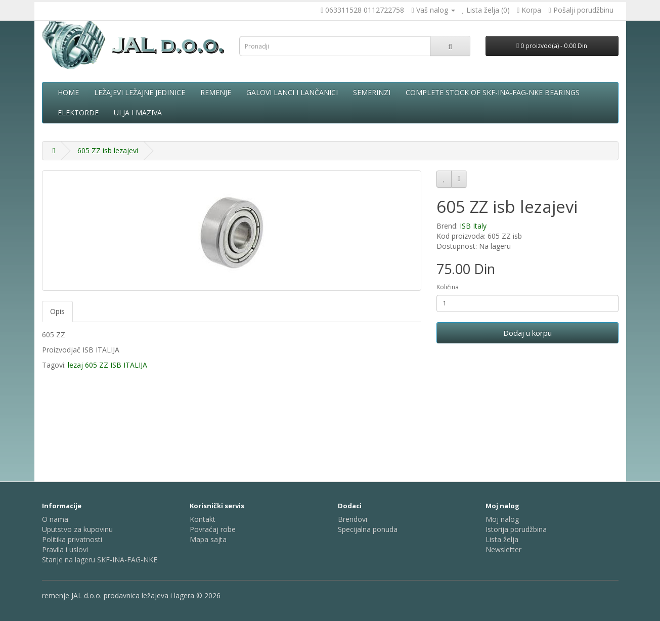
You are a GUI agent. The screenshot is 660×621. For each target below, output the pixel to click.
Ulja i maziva (138, 112)
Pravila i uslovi (65, 549)
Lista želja (502, 539)
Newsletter (503, 549)
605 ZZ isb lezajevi (107, 150)
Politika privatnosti (72, 539)
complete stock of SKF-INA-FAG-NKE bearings (493, 92)
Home (68, 92)
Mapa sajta (208, 539)
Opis (57, 311)
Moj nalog (502, 519)
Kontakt (202, 519)
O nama (55, 519)
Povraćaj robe (213, 529)
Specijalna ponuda (368, 529)
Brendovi (352, 519)
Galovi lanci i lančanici (292, 92)
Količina (447, 287)
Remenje (215, 92)
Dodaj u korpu (527, 333)
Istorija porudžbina (516, 529)
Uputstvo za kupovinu (77, 529)
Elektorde (78, 112)
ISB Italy (473, 226)
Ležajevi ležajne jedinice (139, 92)
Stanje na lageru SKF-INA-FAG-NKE (99, 559)
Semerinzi (371, 92)
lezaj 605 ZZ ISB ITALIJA (107, 365)
